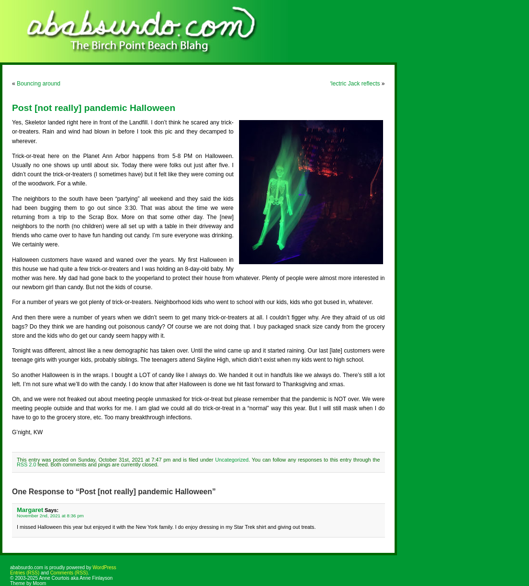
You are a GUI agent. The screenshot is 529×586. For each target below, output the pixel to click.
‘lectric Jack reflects (355, 83)
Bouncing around (38, 83)
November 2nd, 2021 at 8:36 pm (50, 515)
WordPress (104, 567)
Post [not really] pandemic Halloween (93, 108)
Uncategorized (232, 460)
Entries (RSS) (24, 572)
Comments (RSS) (68, 572)
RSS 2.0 (26, 464)
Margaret (30, 509)
